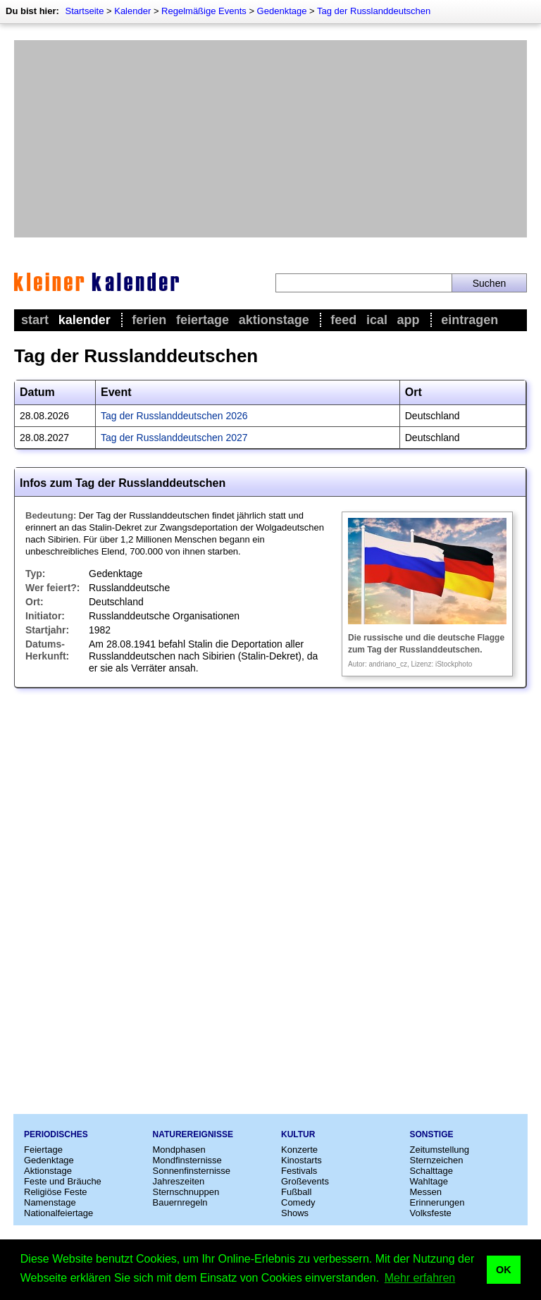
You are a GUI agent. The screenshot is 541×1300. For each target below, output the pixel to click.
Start (35, 320)
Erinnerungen (437, 1202)
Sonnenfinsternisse (192, 1170)
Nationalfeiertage (58, 1213)
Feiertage (202, 320)
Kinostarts (301, 1160)
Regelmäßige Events (204, 11)
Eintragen (469, 320)
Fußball (296, 1192)
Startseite (84, 11)
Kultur (298, 1134)
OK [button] (503, 1269)
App (408, 320)
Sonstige (432, 1134)
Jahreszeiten (179, 1181)
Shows (295, 1213)
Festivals (299, 1170)
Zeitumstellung (440, 1149)
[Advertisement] (270, 138)
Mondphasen (179, 1149)
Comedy (298, 1202)
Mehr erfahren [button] (420, 1278)
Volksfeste (431, 1213)
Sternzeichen (437, 1160)
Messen (426, 1192)
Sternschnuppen (186, 1192)
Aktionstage (274, 320)
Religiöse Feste (55, 1192)
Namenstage (50, 1202)
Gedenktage (282, 11)
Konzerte (299, 1149)
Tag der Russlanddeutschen (373, 11)
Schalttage (431, 1170)
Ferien (149, 320)
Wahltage (429, 1181)
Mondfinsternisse (187, 1160)
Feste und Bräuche (62, 1181)
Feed (343, 320)
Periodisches (56, 1134)
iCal (376, 320)
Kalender (132, 11)
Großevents (305, 1181)
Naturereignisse (193, 1134)
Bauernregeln (180, 1202)
